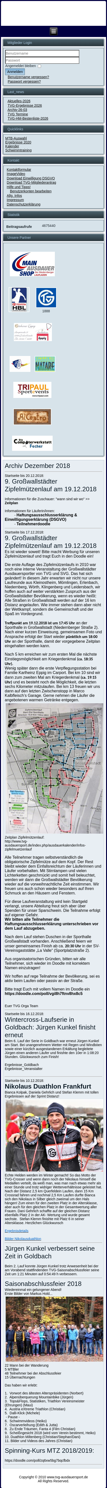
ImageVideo (16, 174)
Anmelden (15, 72)
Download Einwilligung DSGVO (31, 178)
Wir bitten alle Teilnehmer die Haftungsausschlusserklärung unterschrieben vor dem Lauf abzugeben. (51, 923)
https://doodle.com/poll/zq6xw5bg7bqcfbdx (37, 1460)
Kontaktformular (19, 170)
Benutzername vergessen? (28, 77)
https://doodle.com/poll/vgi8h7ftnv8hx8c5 (44, 994)
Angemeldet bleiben (20, 66)
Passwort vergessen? (24, 81)
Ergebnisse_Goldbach (22, 1065)
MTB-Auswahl (16, 138)
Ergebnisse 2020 (18, 142)
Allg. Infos (14, 196)
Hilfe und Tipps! (19, 187)
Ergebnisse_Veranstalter (24, 1069)
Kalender (12, 146)
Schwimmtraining (18, 150)
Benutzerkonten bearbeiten (30, 191)
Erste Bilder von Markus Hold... (28, 1294)
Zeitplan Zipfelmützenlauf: (24, 837)
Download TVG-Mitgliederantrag (31, 182)
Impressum (15, 200)
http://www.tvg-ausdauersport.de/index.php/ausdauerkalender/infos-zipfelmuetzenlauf (45, 845)
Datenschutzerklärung (23, 204)
